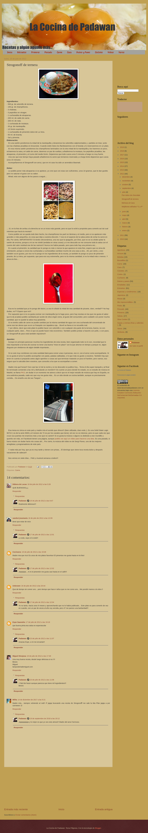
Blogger (98, 828)
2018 (122, 151)
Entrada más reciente (16, 809)
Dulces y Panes (83, 52)
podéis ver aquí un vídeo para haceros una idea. (75, 439)
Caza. (119, 267)
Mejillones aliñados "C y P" (132, 207)
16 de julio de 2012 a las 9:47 (41, 501)
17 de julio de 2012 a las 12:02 (42, 568)
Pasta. (119, 306)
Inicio (9, 52)
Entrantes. (121, 288)
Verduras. (121, 332)
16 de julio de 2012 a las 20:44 (33, 586)
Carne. (17, 470)
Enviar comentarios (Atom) (25, 815)
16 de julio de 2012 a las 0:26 (39, 484)
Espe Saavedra (19, 622)
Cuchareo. (121, 278)
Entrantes (21, 52)
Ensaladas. (121, 285)
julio (124, 192)
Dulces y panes (123, 281)
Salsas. (120, 316)
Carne (59, 52)
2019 (122, 147)
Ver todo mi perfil (136, 346)
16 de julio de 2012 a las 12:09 (40, 518)
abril (124, 219)
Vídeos (111, 52)
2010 (122, 239)
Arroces (120, 254)
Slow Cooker (122, 319)
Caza (69, 52)
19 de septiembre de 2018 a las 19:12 (45, 718)
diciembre (126, 177)
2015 (122, 162)
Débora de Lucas (20, 484)
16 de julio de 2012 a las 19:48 (34, 552)
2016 (122, 159)
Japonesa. (121, 295)
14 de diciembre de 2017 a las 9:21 (31, 700)
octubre (125, 185)
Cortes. (120, 274)
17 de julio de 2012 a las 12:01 (42, 535)
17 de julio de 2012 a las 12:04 (42, 602)
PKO (23, 373)
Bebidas (120, 257)
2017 (122, 155)
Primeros (35, 52)
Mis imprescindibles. (125, 302)
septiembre (126, 188)
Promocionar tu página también (126, 375)
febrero (125, 227)
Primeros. (121, 313)
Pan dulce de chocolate (131, 195)
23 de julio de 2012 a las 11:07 (42, 638)
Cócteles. (121, 271)
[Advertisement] (58, 787)
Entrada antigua (104, 809)
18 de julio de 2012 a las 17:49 (39, 656)
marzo (125, 223)
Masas (119, 299)
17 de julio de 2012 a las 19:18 (38, 622)
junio (124, 212)
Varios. (120, 329)
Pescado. (121, 309)
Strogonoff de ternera (130, 199)
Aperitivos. (121, 250)
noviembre (126, 181)
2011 (122, 235)
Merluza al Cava (128, 203)
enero (124, 230)
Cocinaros (17, 552)
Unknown (16, 586)
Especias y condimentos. (127, 292)
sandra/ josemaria (20, 518)
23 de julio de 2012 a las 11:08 (42, 680)
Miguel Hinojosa (19, 656)
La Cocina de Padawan (124, 370)
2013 (122, 170)
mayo (124, 215)
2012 (122, 174)
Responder (17, 491)
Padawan (22, 501)
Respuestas (20, 496)
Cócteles (99, 52)
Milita (15, 700)
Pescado (48, 52)
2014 (122, 166)
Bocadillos (121, 260)
